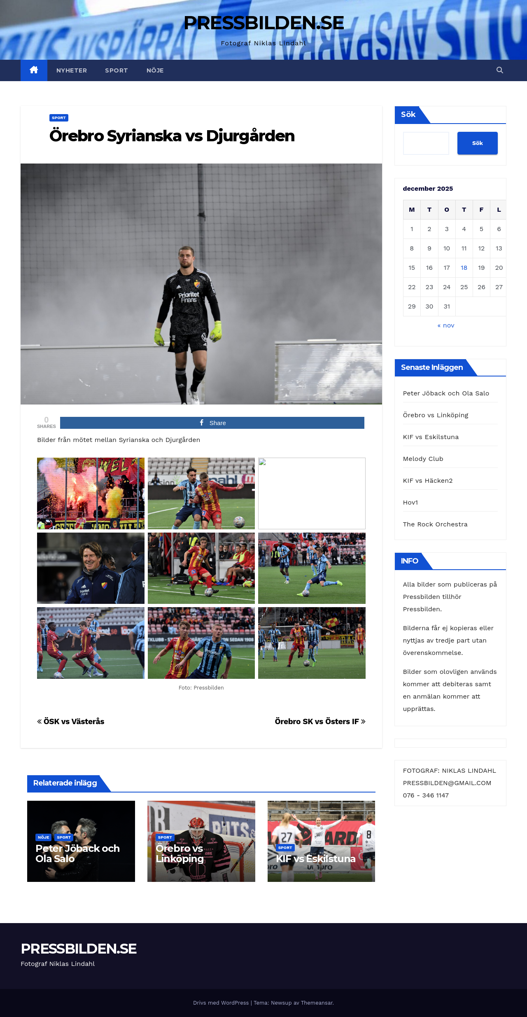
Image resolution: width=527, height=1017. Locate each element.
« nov (445, 325)
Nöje (155, 70)
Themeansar (317, 1003)
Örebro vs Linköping (180, 853)
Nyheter (71, 70)
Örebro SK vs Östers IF (320, 721)
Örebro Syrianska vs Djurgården (171, 135)
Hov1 (410, 502)
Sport (116, 70)
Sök (408, 114)
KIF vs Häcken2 (428, 480)
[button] (500, 70)
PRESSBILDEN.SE (263, 22)
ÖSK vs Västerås (70, 721)
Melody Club (423, 459)
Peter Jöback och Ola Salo (77, 853)
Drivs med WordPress (222, 1003)
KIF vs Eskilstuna (316, 859)
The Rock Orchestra (435, 524)
